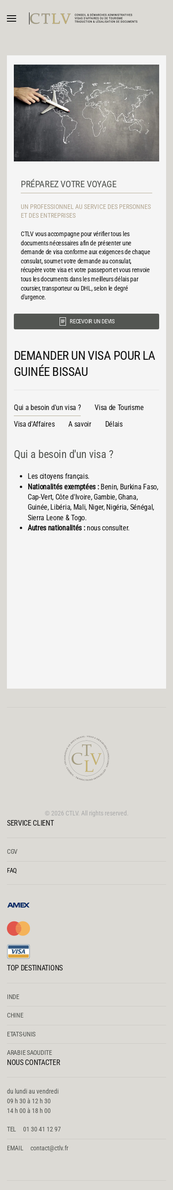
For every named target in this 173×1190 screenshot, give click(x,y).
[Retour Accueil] (86, 18)
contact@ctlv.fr (49, 1148)
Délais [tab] (114, 424)
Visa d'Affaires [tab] (34, 424)
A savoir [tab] (79, 424)
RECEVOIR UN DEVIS (86, 321)
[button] (11, 18)
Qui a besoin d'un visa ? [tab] (47, 407)
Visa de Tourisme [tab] (119, 407)
